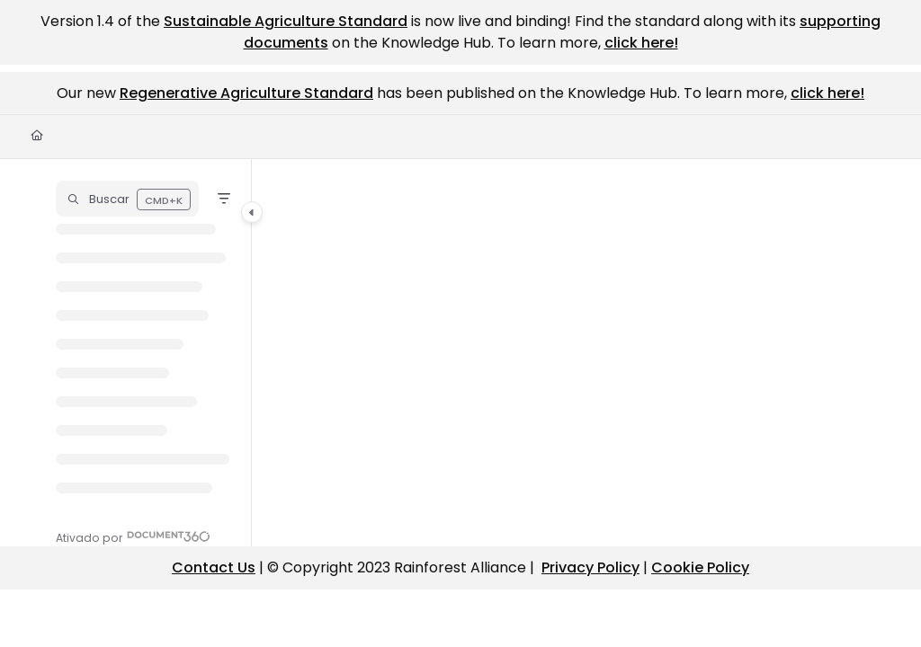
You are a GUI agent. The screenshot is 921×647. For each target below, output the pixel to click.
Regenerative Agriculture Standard (246, 93)
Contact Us (213, 567)
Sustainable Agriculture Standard (285, 21)
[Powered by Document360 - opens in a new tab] (133, 536)
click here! (641, 42)
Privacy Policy (590, 567)
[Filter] (224, 198)
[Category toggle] (252, 212)
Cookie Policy (700, 567)
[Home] (37, 136)
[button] (127, 199)
